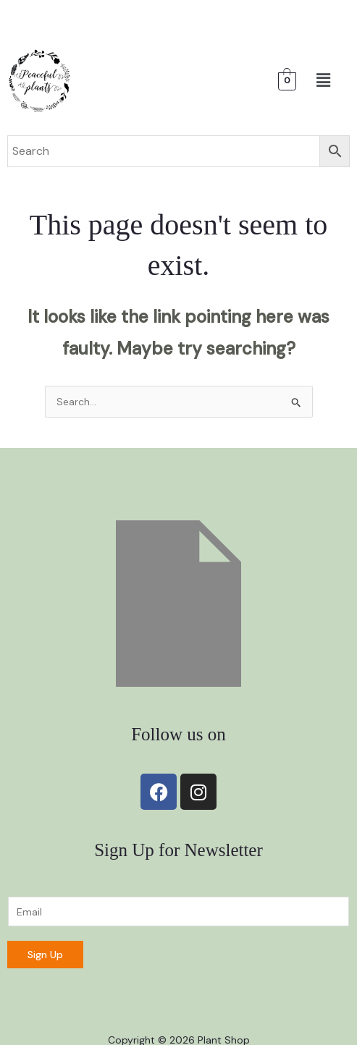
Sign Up (45, 954)
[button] (323, 81)
